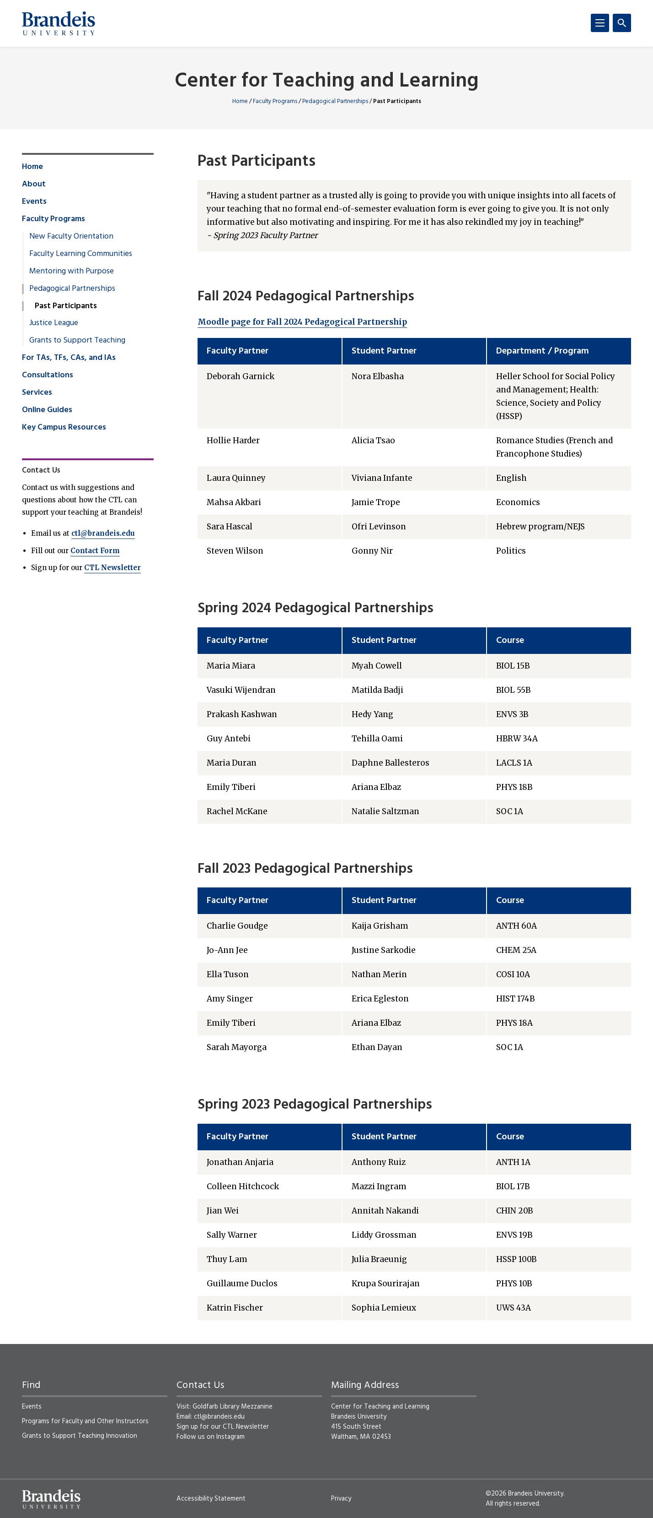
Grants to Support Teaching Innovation (79, 1436)
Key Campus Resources (64, 428)
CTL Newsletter (112, 567)
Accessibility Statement (211, 1498)
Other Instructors (123, 1421)
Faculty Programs (275, 101)
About (34, 185)
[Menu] (600, 23)
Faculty (72, 1421)
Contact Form (95, 550)
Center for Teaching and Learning (327, 82)
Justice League (53, 323)
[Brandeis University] (58, 23)
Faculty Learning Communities (80, 254)
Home (240, 101)
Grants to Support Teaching (77, 341)
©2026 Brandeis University (524, 1493)
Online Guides (47, 410)
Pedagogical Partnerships (335, 101)
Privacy (341, 1498)
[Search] (622, 23)
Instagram (230, 1436)
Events (34, 202)
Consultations (47, 375)
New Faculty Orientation (71, 237)
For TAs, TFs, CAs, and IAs (69, 358)
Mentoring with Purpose (71, 272)
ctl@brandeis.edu (103, 533)
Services (37, 393)
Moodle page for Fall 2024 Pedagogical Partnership (302, 322)
